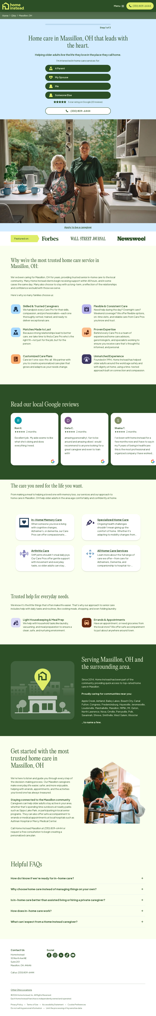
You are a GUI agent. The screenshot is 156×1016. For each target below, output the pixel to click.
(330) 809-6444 (78, 110)
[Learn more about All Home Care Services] (111, 558)
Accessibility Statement (53, 1005)
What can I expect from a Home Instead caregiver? (78, 922)
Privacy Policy (17, 1005)
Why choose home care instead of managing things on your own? (78, 889)
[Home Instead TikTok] (67, 955)
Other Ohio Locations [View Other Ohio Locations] (21, 989)
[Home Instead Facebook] (49, 955)
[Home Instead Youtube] (73, 955)
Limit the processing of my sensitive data (64, 1008)
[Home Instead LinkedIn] (61, 955)
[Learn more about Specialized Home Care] (111, 527)
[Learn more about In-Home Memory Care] (44, 527)
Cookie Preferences (77, 1005)
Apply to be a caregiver (78, 227)
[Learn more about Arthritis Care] (44, 558)
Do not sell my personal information (26, 1008)
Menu (119, 5)
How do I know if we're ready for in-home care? (78, 878)
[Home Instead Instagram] (55, 955)
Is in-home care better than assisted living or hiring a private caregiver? (78, 900)
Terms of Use (32, 1005)
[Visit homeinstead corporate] (13, 6)
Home (5, 15)
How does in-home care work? (78, 911)
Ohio (13, 15)
